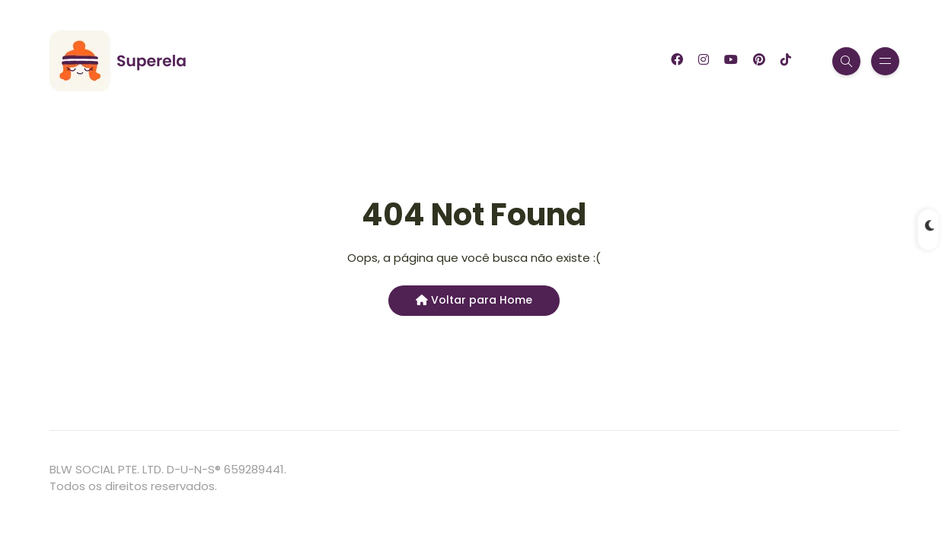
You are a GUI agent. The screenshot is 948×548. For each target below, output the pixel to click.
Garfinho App (332, 60)
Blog (252, 60)
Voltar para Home (474, 299)
